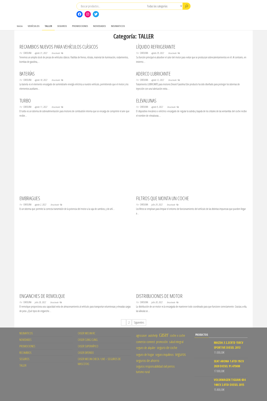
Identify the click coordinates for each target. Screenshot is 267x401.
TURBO (25, 100)
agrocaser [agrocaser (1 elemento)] (141, 335)
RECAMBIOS (25, 353)
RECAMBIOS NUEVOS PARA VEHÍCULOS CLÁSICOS (58, 46)
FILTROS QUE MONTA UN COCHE (162, 198)
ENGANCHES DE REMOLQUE (42, 295)
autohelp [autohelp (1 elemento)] (153, 335)
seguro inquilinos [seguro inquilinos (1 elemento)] (164, 354)
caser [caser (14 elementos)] (164, 334)
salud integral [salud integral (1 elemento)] (176, 341)
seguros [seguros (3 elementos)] (180, 354)
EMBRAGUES (29, 198)
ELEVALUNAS (146, 100)
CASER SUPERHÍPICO (88, 346)
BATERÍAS (27, 73)
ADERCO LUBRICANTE (153, 73)
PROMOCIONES (80, 26)
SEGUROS (62, 26)
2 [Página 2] (129, 322)
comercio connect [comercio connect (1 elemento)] (145, 341)
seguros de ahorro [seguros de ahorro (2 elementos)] (147, 360)
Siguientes (139, 322)
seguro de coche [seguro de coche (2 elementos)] (167, 347)
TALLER (48, 26)
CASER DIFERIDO (86, 353)
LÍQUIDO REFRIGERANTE (155, 46)
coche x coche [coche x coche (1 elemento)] (177, 335)
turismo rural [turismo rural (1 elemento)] (143, 371)
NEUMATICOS (118, 26)
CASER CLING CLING (88, 340)
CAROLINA (27, 53)
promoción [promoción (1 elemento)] (162, 341)
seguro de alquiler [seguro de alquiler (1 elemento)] (145, 347)
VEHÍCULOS (34, 26)
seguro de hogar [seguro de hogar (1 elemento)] (145, 354)
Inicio (20, 26)
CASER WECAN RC (86, 333)
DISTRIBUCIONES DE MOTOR (159, 295)
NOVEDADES (99, 26)
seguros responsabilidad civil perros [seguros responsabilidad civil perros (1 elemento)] (155, 366)
